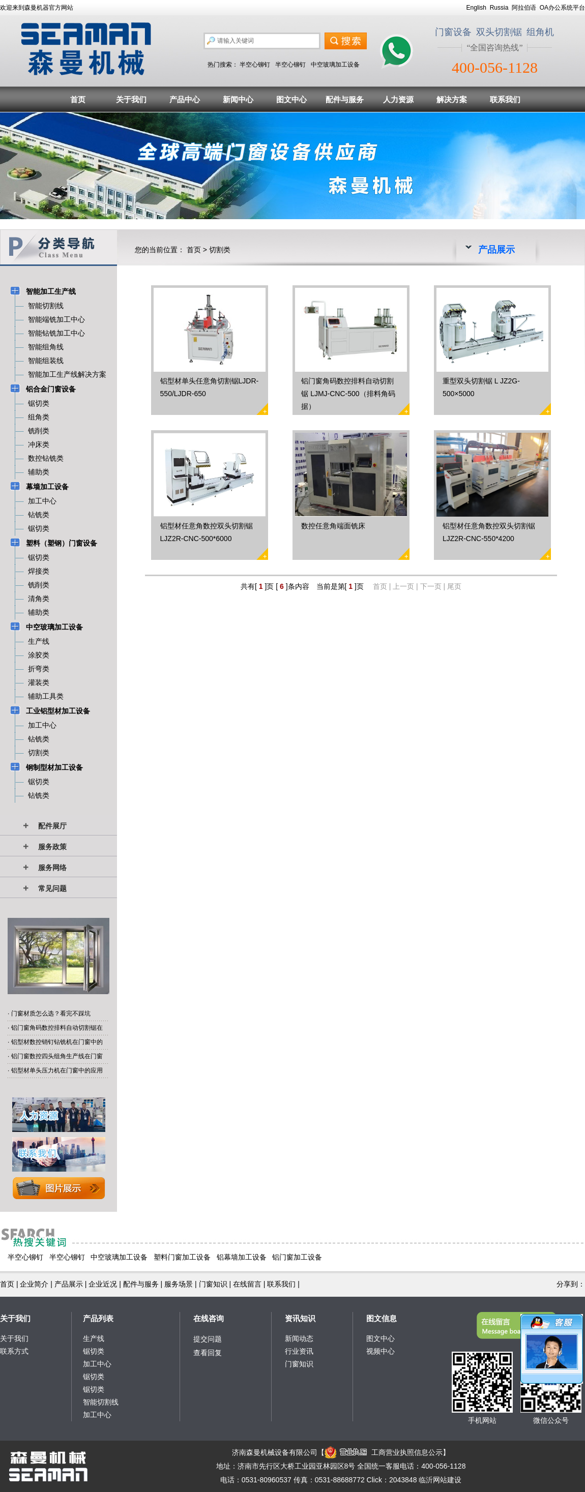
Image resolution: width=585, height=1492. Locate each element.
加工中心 (97, 1364)
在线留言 (247, 1284)
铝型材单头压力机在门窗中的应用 (57, 1070)
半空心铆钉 (255, 64)
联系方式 (14, 1351)
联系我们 (505, 99)
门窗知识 (213, 1284)
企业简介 (34, 1284)
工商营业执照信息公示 (384, 1452)
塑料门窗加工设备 (182, 1257)
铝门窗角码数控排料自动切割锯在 (57, 1027)
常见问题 (52, 888)
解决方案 (451, 99)
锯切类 (93, 1351)
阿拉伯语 (524, 7)
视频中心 (380, 1351)
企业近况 (103, 1284)
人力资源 (398, 99)
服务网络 (52, 867)
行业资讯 (299, 1351)
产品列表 (98, 1318)
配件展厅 (52, 826)
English (476, 7)
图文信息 (381, 1318)
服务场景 (178, 1284)
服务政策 (52, 847)
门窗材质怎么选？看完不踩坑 (51, 1013)
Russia (499, 7)
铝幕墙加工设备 (242, 1257)
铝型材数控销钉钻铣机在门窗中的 (57, 1042)
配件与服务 (345, 99)
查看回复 (207, 1353)
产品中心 (184, 99)
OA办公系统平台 (562, 7)
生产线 (93, 1338)
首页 (77, 99)
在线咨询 (208, 1318)
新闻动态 (299, 1338)
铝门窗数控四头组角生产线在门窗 (57, 1056)
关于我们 (131, 99)
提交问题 (207, 1339)
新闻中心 (238, 99)
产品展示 (68, 1284)
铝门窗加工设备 (297, 1257)
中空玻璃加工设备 (335, 64)
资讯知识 (300, 1318)
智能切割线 (101, 1402)
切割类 (219, 250)
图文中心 (291, 99)
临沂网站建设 (440, 1480)
